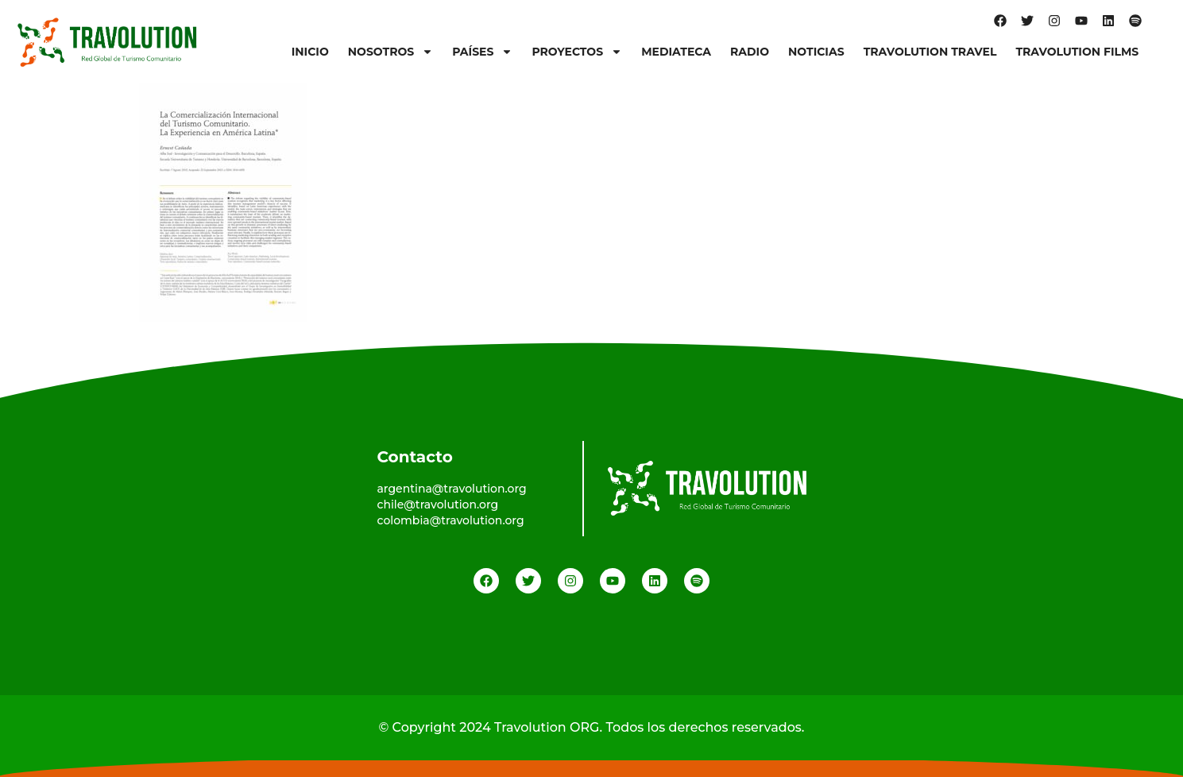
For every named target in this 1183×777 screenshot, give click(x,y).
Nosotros (390, 51)
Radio (749, 51)
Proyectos (577, 51)
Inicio (310, 51)
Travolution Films (1077, 51)
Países (482, 51)
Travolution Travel (930, 51)
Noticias (816, 51)
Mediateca (676, 51)
